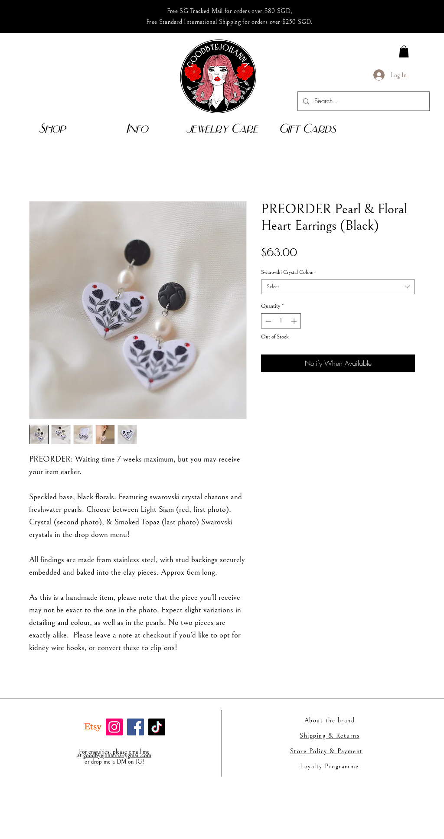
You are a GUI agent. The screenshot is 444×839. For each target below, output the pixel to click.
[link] (404, 51)
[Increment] (295, 321)
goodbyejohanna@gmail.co (115, 755)
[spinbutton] (281, 321)
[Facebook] (135, 727)
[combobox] (338, 287)
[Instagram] (114, 727)
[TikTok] (156, 727)
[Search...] (362, 101)
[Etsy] (93, 727)
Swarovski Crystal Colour (287, 272)
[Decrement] (267, 321)
